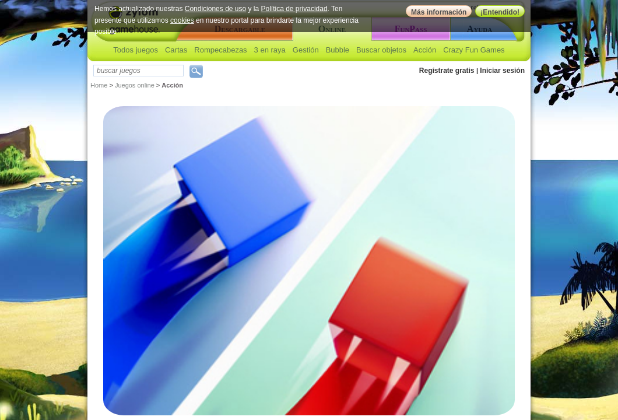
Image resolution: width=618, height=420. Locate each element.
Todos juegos (135, 50)
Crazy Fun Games (473, 50)
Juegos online (134, 85)
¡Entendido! (499, 12)
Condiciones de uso (215, 9)
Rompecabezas (220, 50)
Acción (424, 50)
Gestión (306, 50)
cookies (182, 20)
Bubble (337, 50)
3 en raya (270, 50)
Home (98, 85)
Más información (438, 12)
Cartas (176, 50)
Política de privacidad (294, 9)
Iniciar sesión (502, 70)
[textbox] (138, 70)
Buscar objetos (381, 50)
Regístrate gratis (447, 70)
